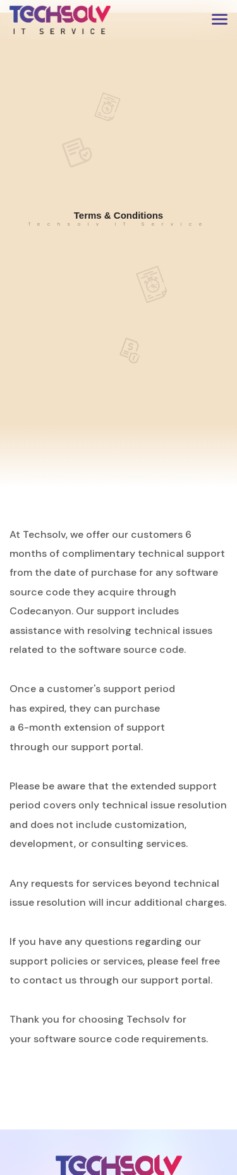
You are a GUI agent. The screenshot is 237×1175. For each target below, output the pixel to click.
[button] (220, 19)
